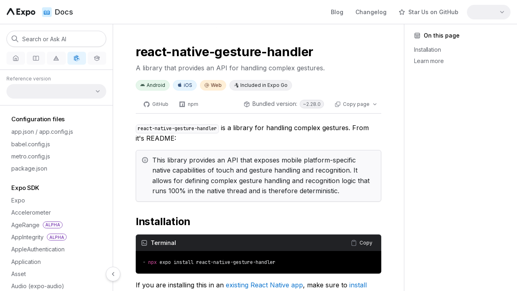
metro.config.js (28, 156)
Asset (16, 273)
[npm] (188, 104)
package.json (26, 168)
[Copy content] (361, 242)
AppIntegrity (36, 237)
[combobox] (489, 12)
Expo (15, 200)
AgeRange (34, 224)
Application (23, 261)
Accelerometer (28, 212)
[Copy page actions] (355, 104)
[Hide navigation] (113, 274)
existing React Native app (264, 285)
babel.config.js (28, 144)
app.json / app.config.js (39, 131)
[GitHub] (156, 104)
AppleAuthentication (35, 249)
